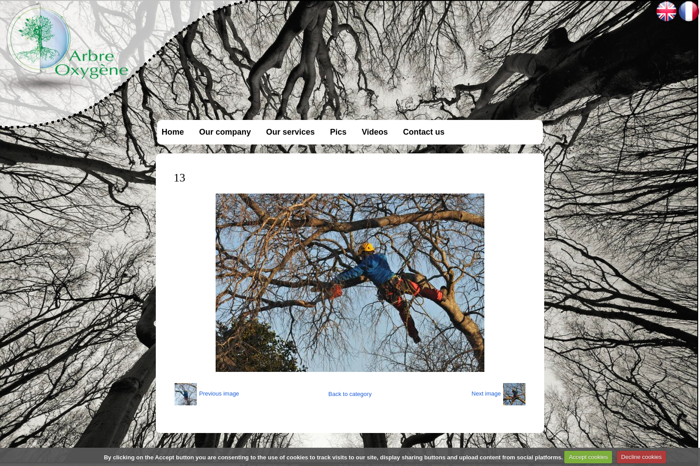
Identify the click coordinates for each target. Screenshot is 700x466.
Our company (225, 132)
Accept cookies (588, 457)
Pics (338, 132)
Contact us (424, 132)
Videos (375, 132)
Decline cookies (641, 457)
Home (173, 132)
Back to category (350, 394)
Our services (290, 132)
